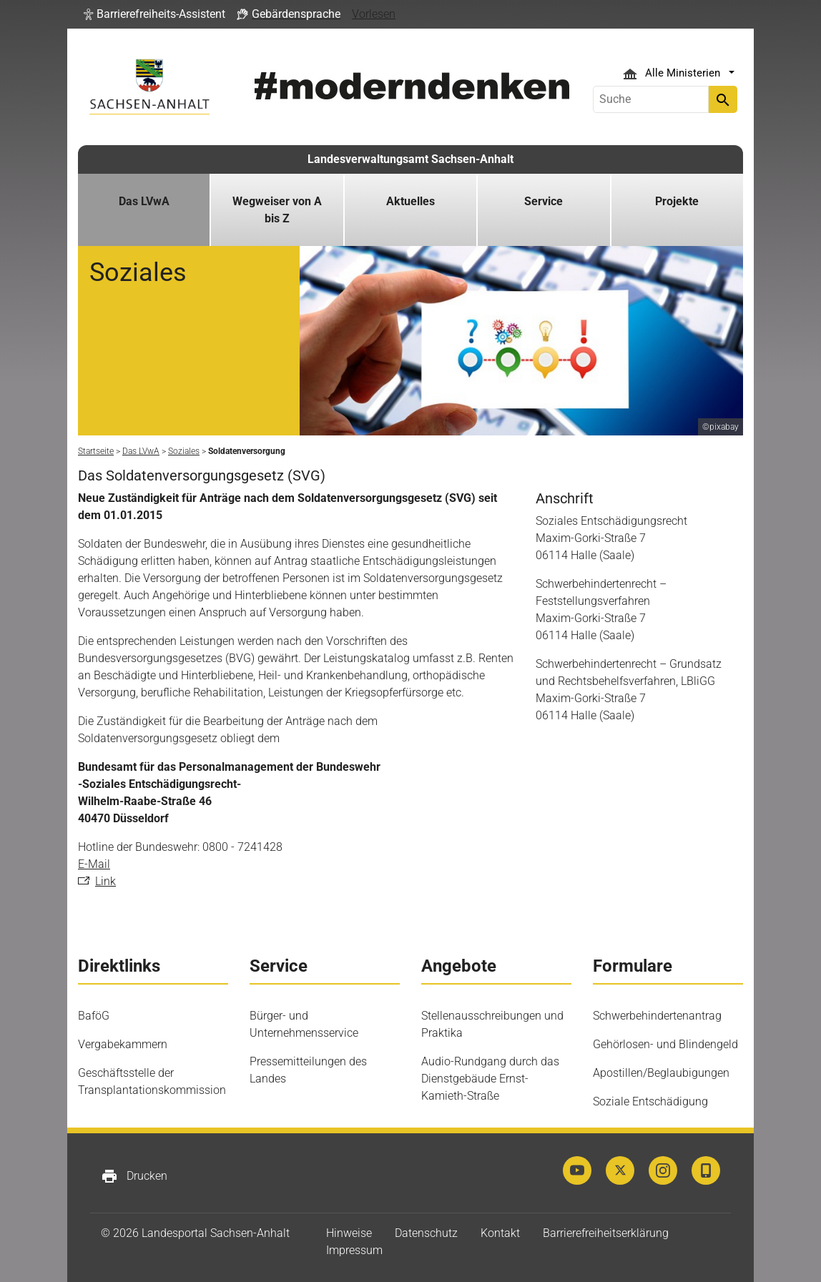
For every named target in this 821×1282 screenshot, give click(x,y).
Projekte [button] (677, 201)
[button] (154, 14)
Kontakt (500, 1233)
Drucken (134, 1176)
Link (105, 881)
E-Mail (94, 864)
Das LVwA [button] (144, 201)
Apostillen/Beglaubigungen (661, 1073)
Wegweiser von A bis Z (277, 209)
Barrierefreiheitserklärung (606, 1233)
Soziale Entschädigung (650, 1101)
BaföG (93, 1015)
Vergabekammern (122, 1044)
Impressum (354, 1250)
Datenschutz (426, 1233)
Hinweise (349, 1233)
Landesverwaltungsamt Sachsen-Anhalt (410, 159)
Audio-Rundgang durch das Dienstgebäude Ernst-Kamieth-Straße (490, 1079)
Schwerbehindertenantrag (657, 1015)
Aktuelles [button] (410, 201)
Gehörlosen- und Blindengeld (665, 1044)
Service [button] (543, 201)
